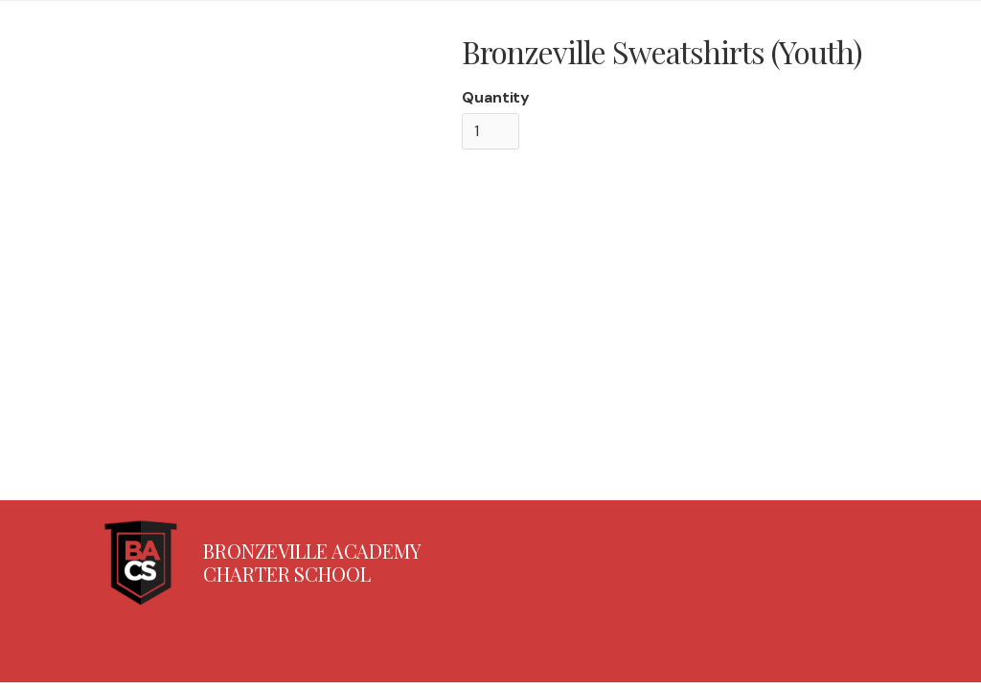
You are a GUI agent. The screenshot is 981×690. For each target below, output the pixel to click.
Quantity (496, 97)
